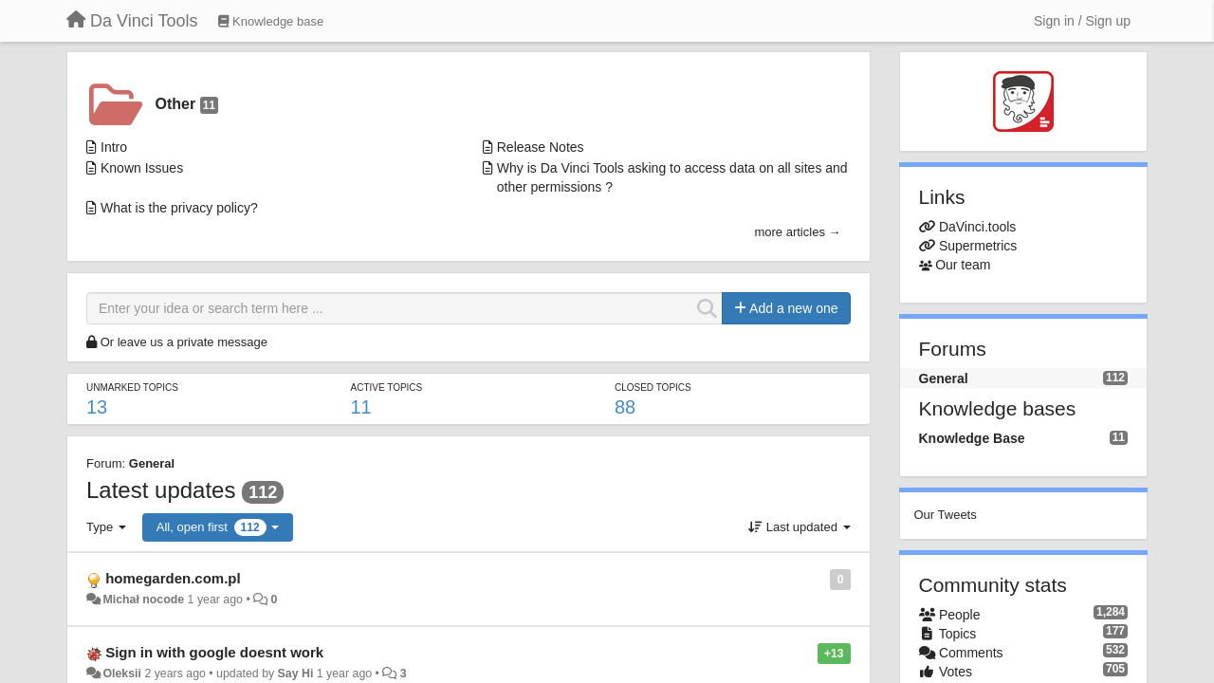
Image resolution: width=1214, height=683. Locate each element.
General (152, 463)
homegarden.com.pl (173, 578)
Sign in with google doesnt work (214, 652)
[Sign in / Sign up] (1082, 21)
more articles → (797, 232)
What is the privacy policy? (179, 207)
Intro (114, 147)
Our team (962, 264)
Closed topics (653, 387)
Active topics (386, 387)
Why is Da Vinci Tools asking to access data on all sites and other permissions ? (672, 177)
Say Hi (296, 673)
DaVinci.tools (977, 226)
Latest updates (160, 490)
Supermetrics (978, 245)
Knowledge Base (972, 438)
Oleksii (121, 673)
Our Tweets (945, 515)
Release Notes (540, 147)
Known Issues (142, 167)
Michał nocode (143, 599)
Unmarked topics (132, 387)
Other (187, 105)
